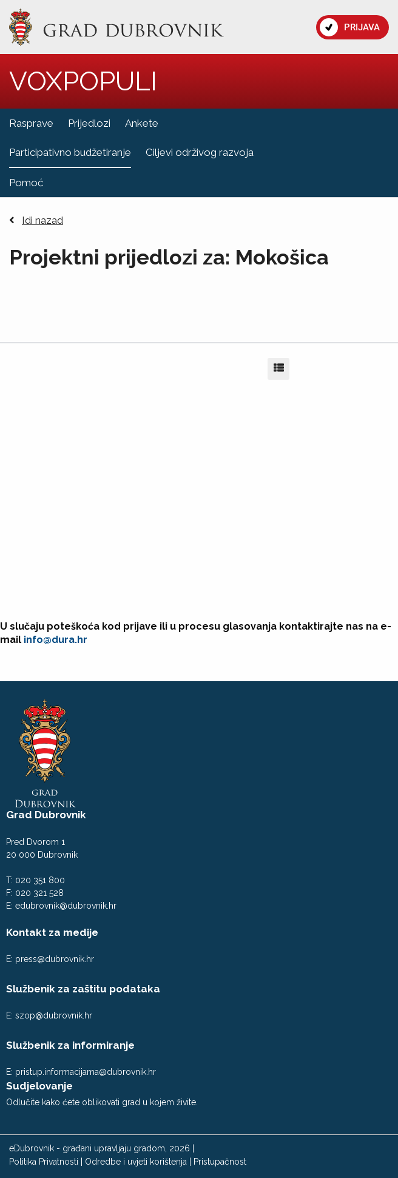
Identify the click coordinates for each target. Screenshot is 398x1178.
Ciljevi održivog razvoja (200, 152)
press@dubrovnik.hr (54, 959)
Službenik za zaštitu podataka (83, 989)
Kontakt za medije (52, 932)
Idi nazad (36, 220)
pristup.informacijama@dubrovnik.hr (85, 1072)
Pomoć (26, 183)
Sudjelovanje (39, 1086)
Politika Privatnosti (43, 1161)
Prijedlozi (89, 123)
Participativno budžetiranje (70, 152)
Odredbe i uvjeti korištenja (136, 1161)
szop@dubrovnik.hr (53, 1015)
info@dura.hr (55, 639)
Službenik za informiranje (70, 1045)
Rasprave (31, 123)
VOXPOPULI (83, 81)
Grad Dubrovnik (46, 815)
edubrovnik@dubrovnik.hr (65, 905)
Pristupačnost (220, 1161)
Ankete (141, 123)
